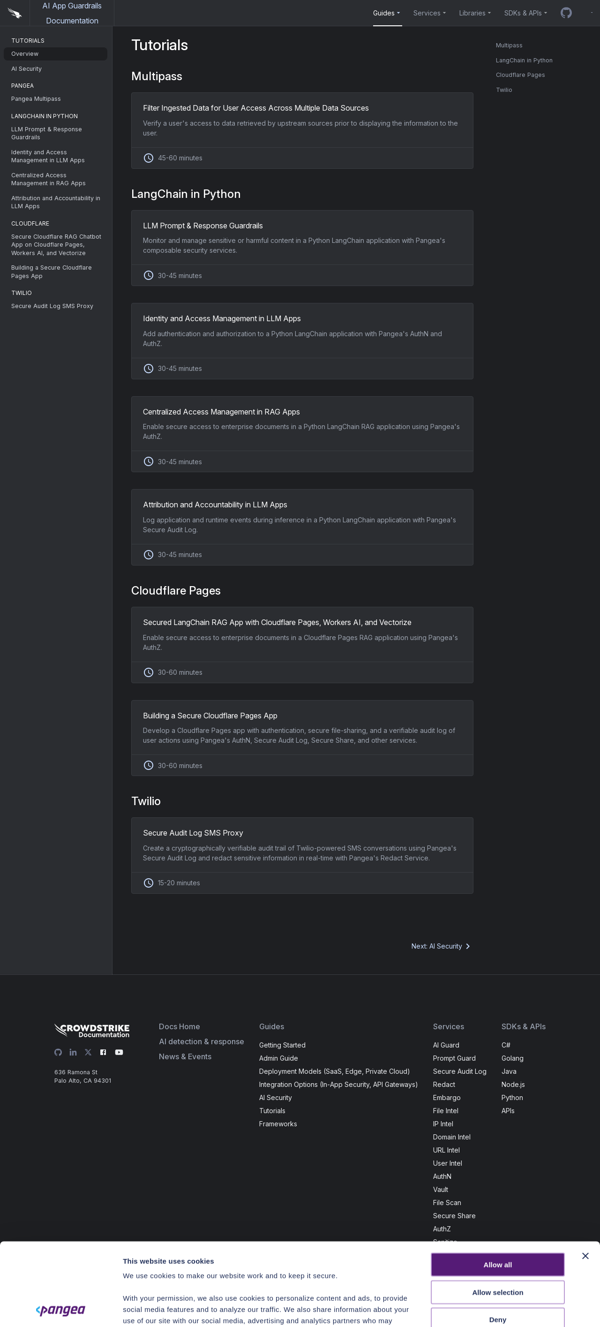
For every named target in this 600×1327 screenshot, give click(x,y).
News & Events (185, 1056)
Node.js (513, 1084)
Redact (444, 1084)
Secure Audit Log (460, 1071)
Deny (498, 1237)
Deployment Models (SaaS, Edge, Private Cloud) (334, 1071)
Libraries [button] (472, 13)
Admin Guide (278, 1058)
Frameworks (278, 1124)
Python (512, 1097)
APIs (508, 1111)
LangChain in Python (524, 60)
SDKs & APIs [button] (523, 13)
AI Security (275, 1097)
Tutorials (272, 1111)
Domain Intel (452, 1137)
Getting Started (282, 1045)
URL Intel (446, 1150)
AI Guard (446, 1045)
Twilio (504, 89)
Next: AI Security (442, 946)
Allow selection (497, 1210)
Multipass (509, 45)
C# (506, 1045)
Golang (513, 1058)
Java (509, 1071)
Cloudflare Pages (520, 74)
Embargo (447, 1097)
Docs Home (179, 1026)
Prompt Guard (454, 1058)
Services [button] (427, 13)
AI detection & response (201, 1041)
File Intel (445, 1111)
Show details (518, 1308)
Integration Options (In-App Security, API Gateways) (338, 1084)
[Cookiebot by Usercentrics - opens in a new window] (61, 1309)
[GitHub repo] (566, 13)
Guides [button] (384, 13)
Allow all (498, 1182)
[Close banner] (585, 1173)
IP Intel (443, 1124)
